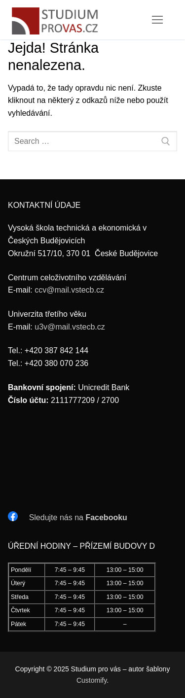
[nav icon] (157, 19)
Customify (91, 680)
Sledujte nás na (78, 517)
